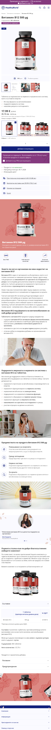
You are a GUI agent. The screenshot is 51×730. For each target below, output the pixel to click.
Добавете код (26, 3)
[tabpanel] (25, 629)
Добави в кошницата (25, 149)
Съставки (6, 604)
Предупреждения (9, 666)
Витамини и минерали (13, 13)
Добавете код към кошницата (18, 161)
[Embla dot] (24, 540)
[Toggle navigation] (49, 7)
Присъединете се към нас (10, 722)
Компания (4, 711)
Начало (3, 13)
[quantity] (25, 144)
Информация (5, 717)
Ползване (6, 660)
